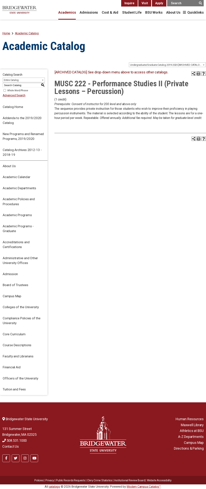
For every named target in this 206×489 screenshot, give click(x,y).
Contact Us (10, 446)
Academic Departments (19, 188)
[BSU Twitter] (15, 458)
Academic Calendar (16, 177)
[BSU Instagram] (25, 458)
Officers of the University (20, 378)
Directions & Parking (189, 448)
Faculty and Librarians (18, 356)
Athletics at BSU (192, 431)
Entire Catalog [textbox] (11, 80)
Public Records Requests (70, 480)
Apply (159, 3)
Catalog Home (13, 107)
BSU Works (153, 12)
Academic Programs (17, 215)
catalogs (54, 486)
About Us (173, 12)
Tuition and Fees (14, 389)
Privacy (49, 480)
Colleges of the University (21, 307)
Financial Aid (11, 367)
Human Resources (190, 419)
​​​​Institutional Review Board (129, 480)
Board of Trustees (15, 285)
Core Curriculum (14, 334)
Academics (67, 12)
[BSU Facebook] (6, 458)
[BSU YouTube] (34, 458)
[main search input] (185, 3)
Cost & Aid (110, 12)
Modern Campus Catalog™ (144, 486)
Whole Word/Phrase (17, 90)
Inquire (129, 3)
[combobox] (167, 64)
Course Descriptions (17, 345)
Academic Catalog (27, 33)
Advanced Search (14, 95)
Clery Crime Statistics (99, 480)
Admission (10, 274)
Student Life (131, 12)
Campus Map (12, 296)
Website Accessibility (159, 480)
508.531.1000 (14, 440)
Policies (38, 480)
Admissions (89, 12)
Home (6, 33)
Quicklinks (195, 12)
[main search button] (200, 3)
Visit (145, 3)
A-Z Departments (191, 437)
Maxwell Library (192, 425)
